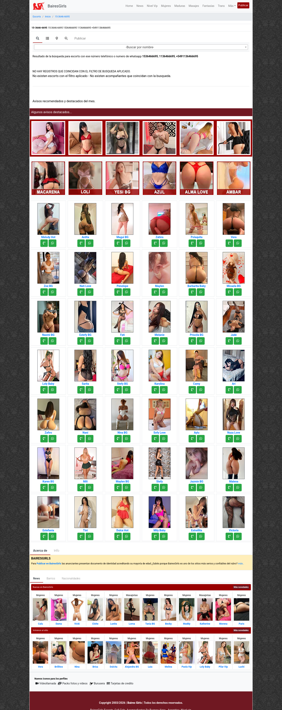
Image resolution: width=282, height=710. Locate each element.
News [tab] (36, 578)
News (139, 5)
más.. (241, 563)
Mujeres (166, 5)
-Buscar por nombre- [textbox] (140, 47)
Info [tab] (56, 550)
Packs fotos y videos (72, 683)
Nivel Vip (152, 5)
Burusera (97, 683)
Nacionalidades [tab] (71, 578)
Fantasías (208, 5)
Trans (221, 5)
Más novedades (241, 587)
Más (230, 5)
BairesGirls (57, 6)
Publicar (243, 5)
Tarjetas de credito (120, 683)
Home (129, 5)
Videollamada (45, 683)
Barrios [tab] (51, 578)
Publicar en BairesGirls (49, 563)
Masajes (194, 5)
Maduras (179, 5)
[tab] (37, 39)
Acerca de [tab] (40, 550)
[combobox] (141, 47)
